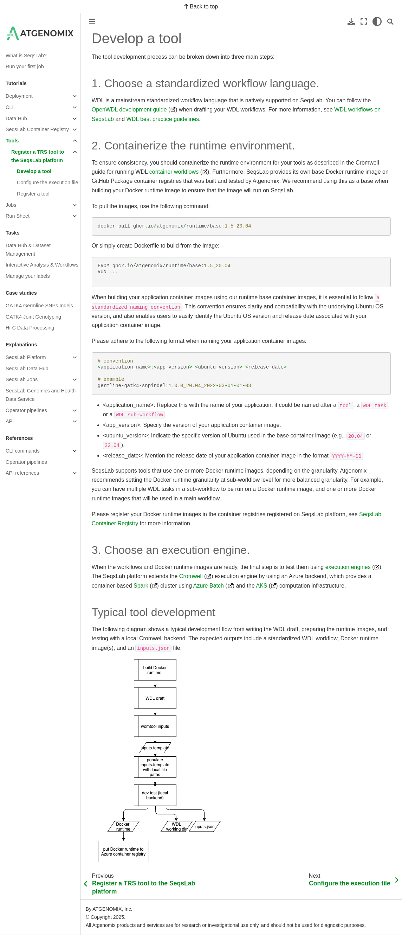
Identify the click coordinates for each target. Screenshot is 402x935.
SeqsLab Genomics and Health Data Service (41, 395)
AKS (261, 586)
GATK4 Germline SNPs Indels (39, 305)
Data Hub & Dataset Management (28, 250)
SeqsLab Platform (26, 357)
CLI (9, 107)
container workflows (174, 172)
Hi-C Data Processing (30, 328)
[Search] (390, 21)
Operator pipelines (26, 410)
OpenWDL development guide (129, 110)
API (10, 421)
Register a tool (33, 194)
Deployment (19, 96)
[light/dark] (377, 21)
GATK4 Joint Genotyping (33, 317)
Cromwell (191, 576)
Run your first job (25, 66)
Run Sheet (18, 216)
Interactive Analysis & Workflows (42, 265)
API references (22, 473)
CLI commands (23, 451)
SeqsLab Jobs (22, 379)
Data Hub (16, 118)
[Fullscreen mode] (364, 21)
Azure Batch (208, 586)
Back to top (201, 6)
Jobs (11, 205)
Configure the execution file (47, 182)
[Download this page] (351, 21)
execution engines (348, 567)
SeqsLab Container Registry (37, 129)
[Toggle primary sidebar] (92, 21)
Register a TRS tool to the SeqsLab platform (37, 156)
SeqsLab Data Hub (27, 368)
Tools (12, 140)
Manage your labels (28, 276)
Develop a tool (34, 171)
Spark (141, 586)
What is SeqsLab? (26, 55)
